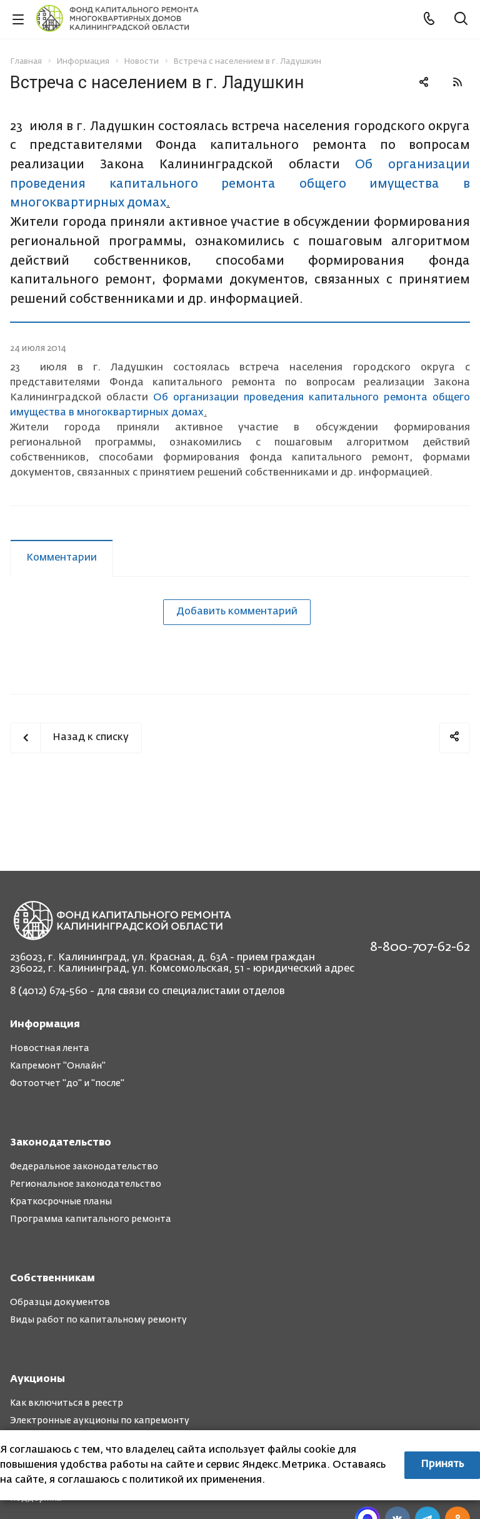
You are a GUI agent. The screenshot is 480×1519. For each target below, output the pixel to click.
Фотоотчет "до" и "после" (67, 1083)
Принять (442, 1465)
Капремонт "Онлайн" (58, 1066)
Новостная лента (49, 1048)
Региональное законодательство (85, 1184)
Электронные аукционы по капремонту (99, 1420)
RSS (457, 81)
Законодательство (60, 1143)
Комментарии (61, 558)
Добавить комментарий (237, 612)
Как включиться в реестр (66, 1403)
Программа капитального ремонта (90, 1219)
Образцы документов (60, 1302)
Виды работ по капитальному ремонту (98, 1320)
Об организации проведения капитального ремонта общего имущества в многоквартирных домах (240, 184)
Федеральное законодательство (84, 1166)
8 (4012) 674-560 (49, 992)
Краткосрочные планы (61, 1201)
